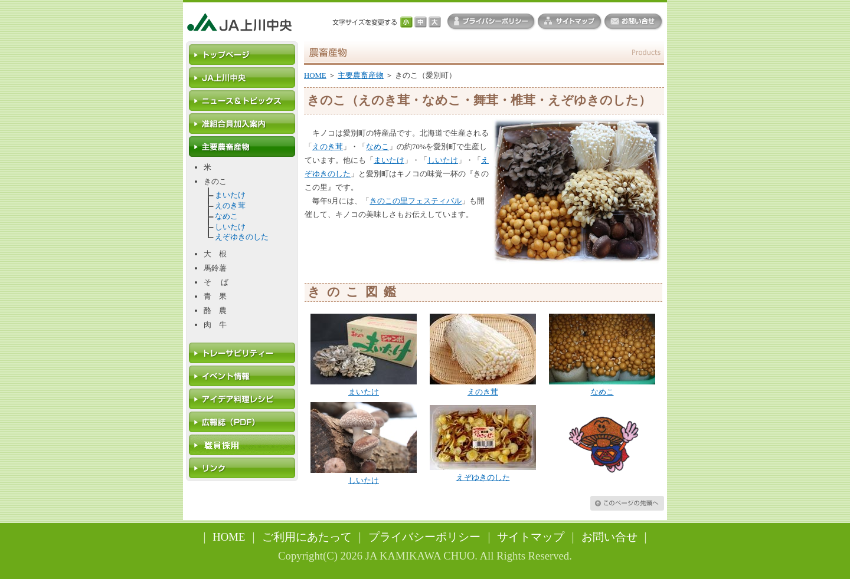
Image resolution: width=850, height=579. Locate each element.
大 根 (215, 254)
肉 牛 (215, 325)
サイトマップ (530, 537)
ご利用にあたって (307, 537)
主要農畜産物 (361, 75)
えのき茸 (230, 206)
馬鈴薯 (215, 268)
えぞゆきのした (242, 237)
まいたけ (230, 195)
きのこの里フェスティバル (416, 201)
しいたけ (230, 227)
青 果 (215, 296)
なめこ (226, 216)
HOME (315, 75)
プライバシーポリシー (424, 537)
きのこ (215, 181)
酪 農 (215, 311)
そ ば (216, 282)
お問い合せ (609, 537)
